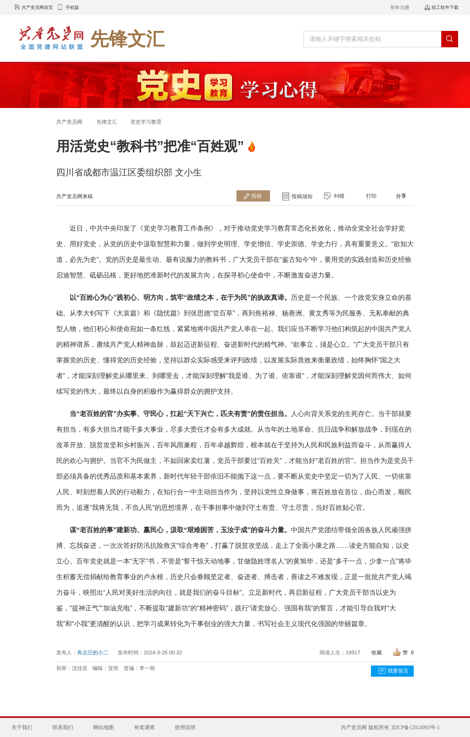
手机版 (72, 7)
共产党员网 (69, 122)
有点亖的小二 (92, 652)
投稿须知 (302, 196)
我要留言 (398, 671)
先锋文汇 (106, 122)
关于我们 (22, 727)
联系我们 (63, 727)
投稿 (256, 196)
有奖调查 (144, 727)
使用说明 (185, 727)
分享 (401, 196)
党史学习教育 (146, 122)
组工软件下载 (445, 7)
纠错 (339, 196)
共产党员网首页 (37, 7)
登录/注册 (399, 7)
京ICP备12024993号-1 (415, 727)
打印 (371, 196)
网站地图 (103, 727)
